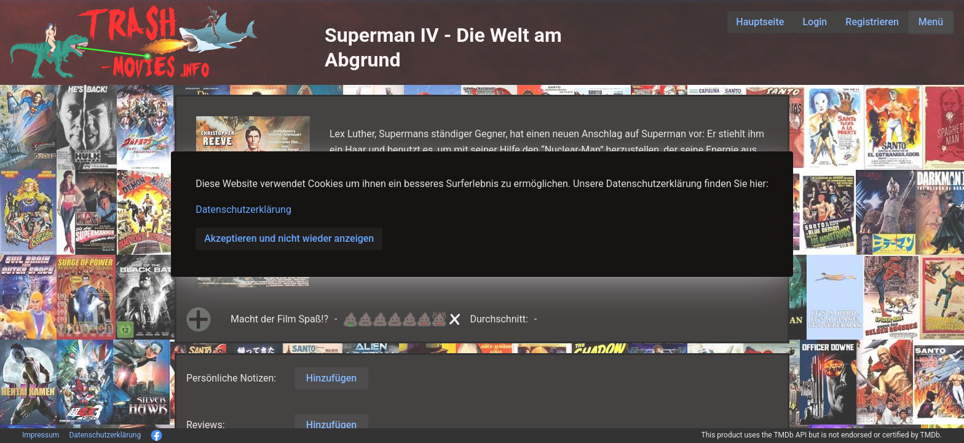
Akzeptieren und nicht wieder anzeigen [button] (289, 238)
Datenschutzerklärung (243, 209)
